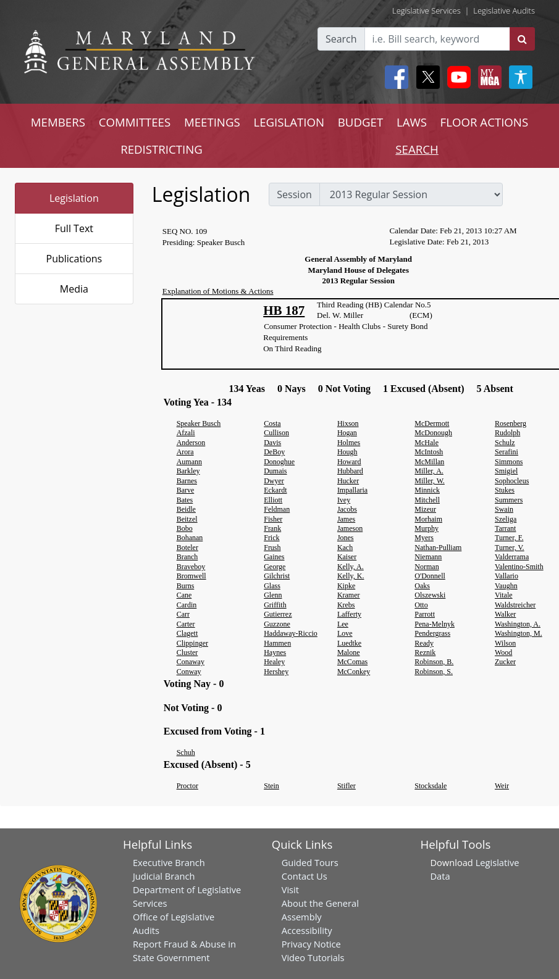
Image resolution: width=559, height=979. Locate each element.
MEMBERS (58, 122)
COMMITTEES (135, 122)
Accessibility (307, 930)
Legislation (74, 198)
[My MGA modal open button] (487, 77)
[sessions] (411, 194)
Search (341, 39)
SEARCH (416, 149)
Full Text (74, 228)
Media (74, 289)
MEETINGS (212, 122)
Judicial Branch (164, 876)
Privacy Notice (311, 944)
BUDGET (360, 122)
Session (294, 194)
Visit (290, 889)
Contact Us (304, 876)
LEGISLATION (288, 122)
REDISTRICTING (161, 149)
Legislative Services (426, 10)
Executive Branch (169, 862)
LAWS (412, 122)
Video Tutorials (313, 957)
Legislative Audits (504, 10)
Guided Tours (310, 862)
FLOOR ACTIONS (484, 122)
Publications (74, 258)
